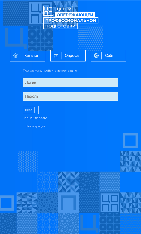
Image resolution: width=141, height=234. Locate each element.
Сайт (109, 55)
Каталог (31, 55)
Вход (28, 110)
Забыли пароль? (35, 118)
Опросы (72, 55)
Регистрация (35, 126)
